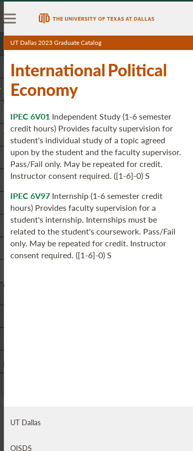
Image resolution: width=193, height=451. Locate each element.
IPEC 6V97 (30, 196)
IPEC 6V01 (30, 116)
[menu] (10, 19)
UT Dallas (25, 422)
